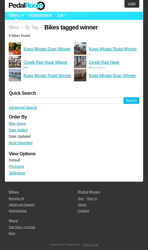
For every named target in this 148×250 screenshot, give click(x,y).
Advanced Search (23, 107)
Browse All (16, 198)
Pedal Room (27, 6)
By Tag (31, 27)
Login (131, 3)
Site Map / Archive (22, 227)
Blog (12, 233)
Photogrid (16, 167)
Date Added (18, 130)
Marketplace (39, 15)
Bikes (14, 27)
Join (61, 15)
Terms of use (91, 244)
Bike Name (17, 124)
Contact (83, 211)
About (82, 204)
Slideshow (17, 173)
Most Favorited (21, 143)
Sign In (92, 198)
